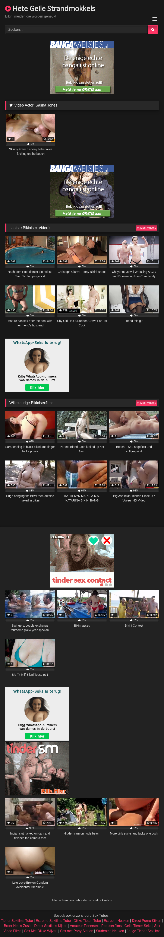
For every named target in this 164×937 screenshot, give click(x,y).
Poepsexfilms (111, 926)
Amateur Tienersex (84, 926)
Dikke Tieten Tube (87, 920)
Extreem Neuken (116, 920)
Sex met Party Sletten (76, 931)
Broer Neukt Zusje (17, 926)
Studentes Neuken (110, 931)
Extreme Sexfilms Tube (53, 920)
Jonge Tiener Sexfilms (143, 931)
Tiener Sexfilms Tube (17, 920)
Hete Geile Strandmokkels (50, 8)
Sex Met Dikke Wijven (40, 931)
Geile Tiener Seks (137, 926)
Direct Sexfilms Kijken (50, 926)
